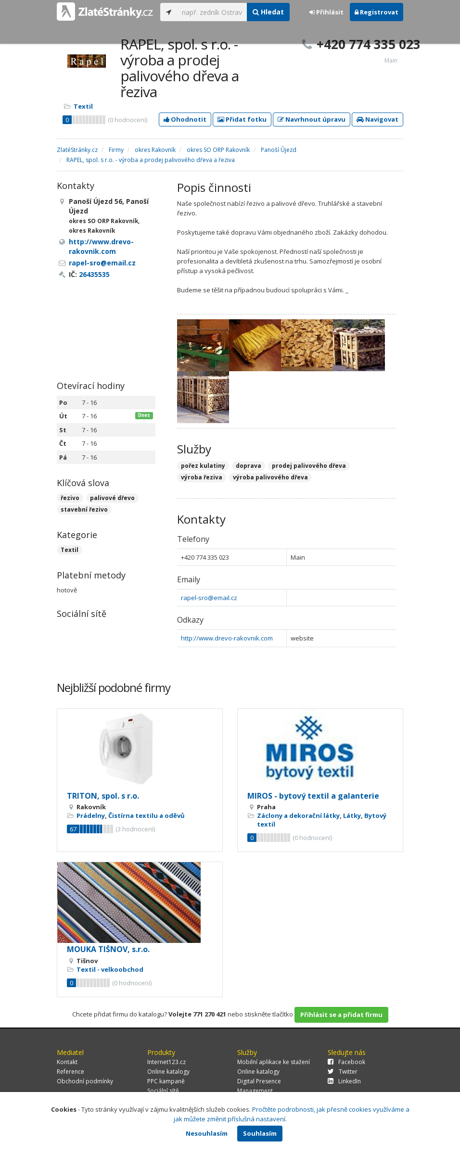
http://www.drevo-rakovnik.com (227, 638)
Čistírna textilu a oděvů (146, 815)
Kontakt (67, 1062)
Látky (352, 815)
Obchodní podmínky (85, 1081)
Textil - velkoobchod (110, 969)
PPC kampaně (166, 1081)
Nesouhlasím (207, 1133)
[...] (212, 12)
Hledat (268, 11)
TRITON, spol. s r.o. (103, 795)
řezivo (70, 498)
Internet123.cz (166, 1062)
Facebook (346, 1062)
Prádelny (91, 815)
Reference (70, 1071)
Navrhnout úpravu (311, 119)
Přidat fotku (242, 119)
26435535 (94, 274)
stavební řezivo (84, 509)
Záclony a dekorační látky (298, 815)
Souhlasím (260, 1133)
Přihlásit (326, 12)
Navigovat (377, 119)
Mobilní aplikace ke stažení (273, 1062)
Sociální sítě (163, 1091)
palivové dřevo (112, 498)
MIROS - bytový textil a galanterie (313, 795)
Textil (83, 106)
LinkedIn (344, 1081)
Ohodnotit (185, 119)
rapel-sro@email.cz (209, 597)
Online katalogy (168, 1071)
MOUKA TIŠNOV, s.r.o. (108, 949)
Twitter (343, 1071)
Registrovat (376, 12)
